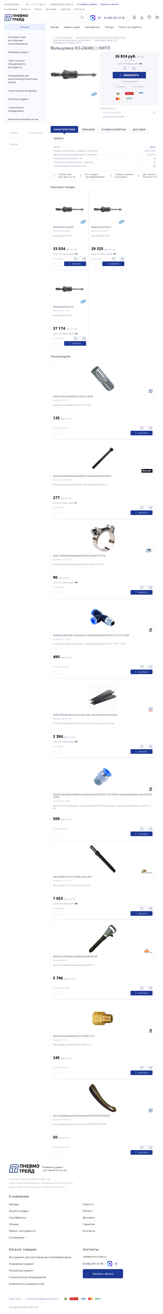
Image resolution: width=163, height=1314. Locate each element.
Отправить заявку (87, 4)
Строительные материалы (22, 90)
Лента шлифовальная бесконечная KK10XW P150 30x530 (81, 1115)
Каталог (24, 27)
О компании (19, 1196)
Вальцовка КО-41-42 (63, 306)
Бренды (55, 27)
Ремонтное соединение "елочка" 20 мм (73, 396)
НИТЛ (152, 146)
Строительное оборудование (25, 109)
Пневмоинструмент (25, 52)
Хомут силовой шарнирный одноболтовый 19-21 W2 (79, 555)
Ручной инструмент (25, 99)
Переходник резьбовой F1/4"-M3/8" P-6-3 (73, 1035)
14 (154, 165)
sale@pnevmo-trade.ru (61, 4)
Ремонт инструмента (130, 27)
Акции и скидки (72, 27)
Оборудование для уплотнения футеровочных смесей (25, 79)
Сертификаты (92, 27)
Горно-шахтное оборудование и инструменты (25, 64)
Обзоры (109, 27)
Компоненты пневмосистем (25, 119)
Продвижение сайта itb (23, 1307)
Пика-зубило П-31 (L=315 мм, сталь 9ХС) (72, 876)
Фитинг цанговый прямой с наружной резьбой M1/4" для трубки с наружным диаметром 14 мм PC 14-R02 (102, 795)
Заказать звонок (110, 4)
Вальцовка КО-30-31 (101, 226)
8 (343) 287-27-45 (114, 18)
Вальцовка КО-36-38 (63, 226)
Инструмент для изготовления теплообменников (25, 40)
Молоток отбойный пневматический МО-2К (75, 956)
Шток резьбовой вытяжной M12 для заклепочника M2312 (82, 475)
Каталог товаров (22, 1249)
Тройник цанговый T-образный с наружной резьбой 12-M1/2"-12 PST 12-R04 (91, 635)
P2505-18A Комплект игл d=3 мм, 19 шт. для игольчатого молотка (85, 714)
